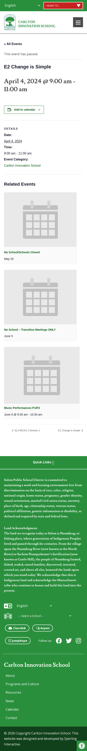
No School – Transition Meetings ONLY (30, 329)
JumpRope (17, 641)
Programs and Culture (22, 684)
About (10, 675)
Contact (11, 718)
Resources (13, 692)
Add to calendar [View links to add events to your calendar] (24, 109)
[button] (82, 746)
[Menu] (78, 22)
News (10, 701)
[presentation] (40, 219)
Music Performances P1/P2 (22, 408)
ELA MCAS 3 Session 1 (27, 430)
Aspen (42, 628)
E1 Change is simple (69, 430)
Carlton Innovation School (22, 165)
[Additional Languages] (22, 5)
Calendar (12, 709)
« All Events (13, 44)
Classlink (17, 628)
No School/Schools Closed (22, 252)
